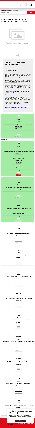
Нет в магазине (18, 136)
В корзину (18, 174)
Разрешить (20, 420)
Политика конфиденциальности (25, 423)
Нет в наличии (18, 242)
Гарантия (11, 92)
